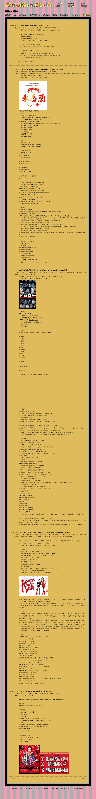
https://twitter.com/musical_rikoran (36, 184)
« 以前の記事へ (13, 778)
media (16, 25)
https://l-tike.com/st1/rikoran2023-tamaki (29, 188)
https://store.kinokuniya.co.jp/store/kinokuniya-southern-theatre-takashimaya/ (40, 123)
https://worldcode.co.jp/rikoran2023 (35, 182)
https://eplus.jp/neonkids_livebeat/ (28, 463)
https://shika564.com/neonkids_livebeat (38, 374)
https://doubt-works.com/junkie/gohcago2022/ (31, 705)
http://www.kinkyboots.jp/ (39, 570)
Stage (16, 28)
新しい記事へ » (82, 778)
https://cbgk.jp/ (33, 320)
